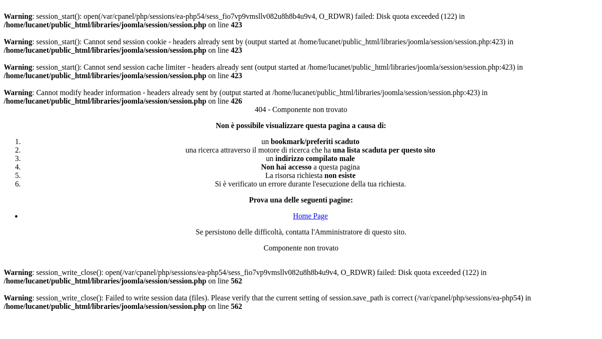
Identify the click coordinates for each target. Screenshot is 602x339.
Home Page (310, 216)
